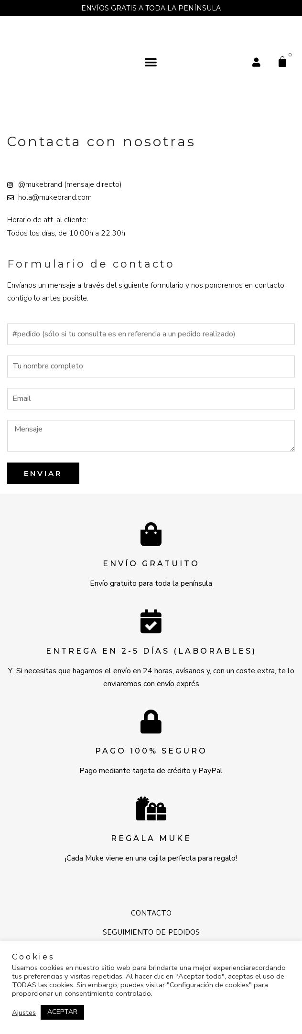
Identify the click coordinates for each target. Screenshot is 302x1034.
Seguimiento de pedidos (151, 931)
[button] (151, 62)
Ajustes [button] (24, 1012)
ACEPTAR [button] (62, 1011)
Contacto (151, 912)
